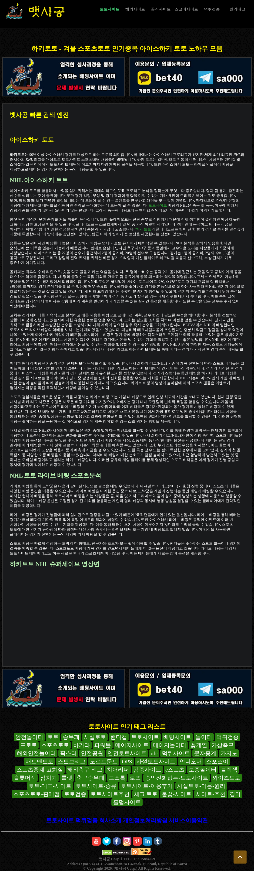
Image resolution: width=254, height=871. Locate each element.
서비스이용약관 (188, 820)
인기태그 (237, 9)
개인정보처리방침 (145, 820)
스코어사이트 (186, 9)
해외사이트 (135, 9)
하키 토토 (143, 229)
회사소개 (110, 820)
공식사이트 (161, 9)
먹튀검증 (212, 9)
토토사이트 (110, 9)
